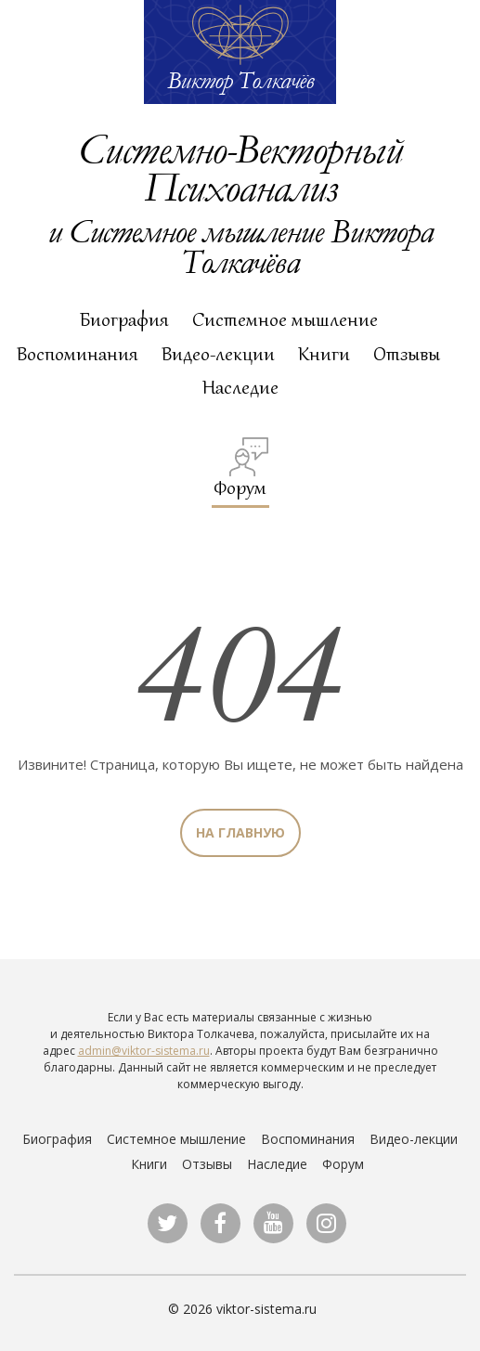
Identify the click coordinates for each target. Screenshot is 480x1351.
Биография (124, 319)
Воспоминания (77, 354)
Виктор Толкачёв (240, 80)
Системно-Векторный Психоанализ (239, 167)
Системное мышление (285, 319)
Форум (241, 468)
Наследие (240, 387)
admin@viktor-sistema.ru (144, 1051)
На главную (240, 832)
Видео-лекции (218, 354)
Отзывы (406, 354)
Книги (324, 354)
